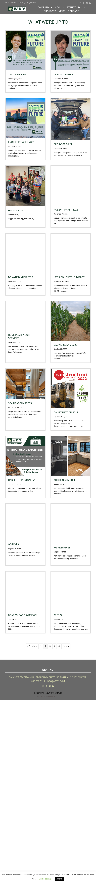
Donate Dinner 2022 (20, 277)
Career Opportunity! (21, 479)
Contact (73, 11)
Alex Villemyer (63, 74)
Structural (76, 7)
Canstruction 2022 (66, 412)
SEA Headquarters (20, 403)
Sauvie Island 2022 (65, 344)
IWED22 (58, 615)
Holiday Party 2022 (66, 209)
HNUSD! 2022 (15, 210)
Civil (59, 7)
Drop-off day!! (63, 144)
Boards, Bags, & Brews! (22, 615)
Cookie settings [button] (45, 879)
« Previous (32, 646)
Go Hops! (13, 544)
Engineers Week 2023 (21, 142)
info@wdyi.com (28, 2)
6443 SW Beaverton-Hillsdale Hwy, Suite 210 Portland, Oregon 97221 (48, 677)
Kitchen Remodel (65, 479)
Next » (66, 646)
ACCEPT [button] (59, 879)
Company (45, 7)
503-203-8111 (12, 2)
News (61, 11)
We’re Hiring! (62, 547)
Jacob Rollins (17, 74)
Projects (50, 11)
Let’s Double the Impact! (69, 277)
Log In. (56, 697)
